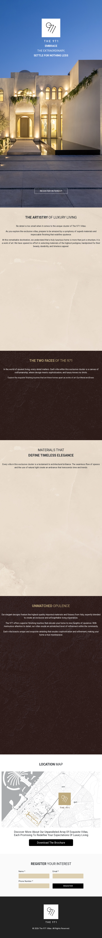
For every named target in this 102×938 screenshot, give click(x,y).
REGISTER (68, 886)
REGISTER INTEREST (51, 191)
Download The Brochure (51, 842)
